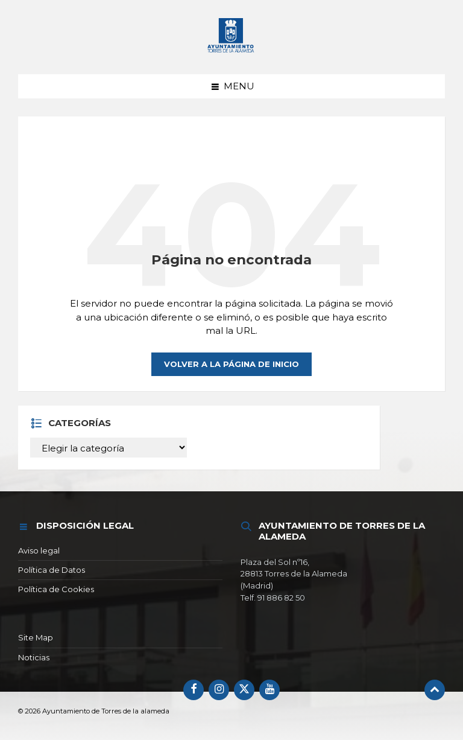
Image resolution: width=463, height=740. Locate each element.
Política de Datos (51, 570)
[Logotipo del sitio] (231, 36)
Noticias (33, 657)
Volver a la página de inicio (231, 364)
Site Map (35, 637)
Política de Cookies (56, 589)
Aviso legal (39, 550)
